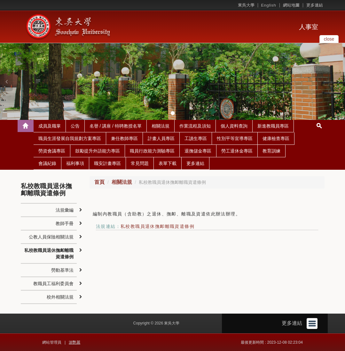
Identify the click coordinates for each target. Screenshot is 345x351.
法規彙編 (65, 210)
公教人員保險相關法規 (51, 236)
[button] (6, 81)
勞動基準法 (62, 270)
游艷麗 (74, 342)
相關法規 (160, 126)
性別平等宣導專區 (235, 138)
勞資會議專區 (51, 150)
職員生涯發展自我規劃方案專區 (69, 138)
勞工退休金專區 (237, 150)
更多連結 (314, 5)
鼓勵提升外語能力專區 (97, 150)
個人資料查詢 (234, 126)
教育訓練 (271, 150)
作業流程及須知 (195, 126)
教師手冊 (65, 223)
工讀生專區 (195, 138)
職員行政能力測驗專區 (152, 150)
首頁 (99, 182)
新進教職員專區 (273, 126)
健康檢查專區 (276, 138)
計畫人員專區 (161, 138)
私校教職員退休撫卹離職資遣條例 (157, 226)
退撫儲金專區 (197, 150)
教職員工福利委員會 (53, 283)
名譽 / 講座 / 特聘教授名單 (116, 126)
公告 (75, 126)
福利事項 (75, 163)
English (268, 5)
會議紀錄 (47, 163)
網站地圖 (291, 5)
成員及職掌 (49, 126)
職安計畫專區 (107, 163)
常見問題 (140, 163)
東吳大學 (246, 5)
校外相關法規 (60, 297)
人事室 (308, 26)
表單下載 (167, 163)
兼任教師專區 (124, 138)
